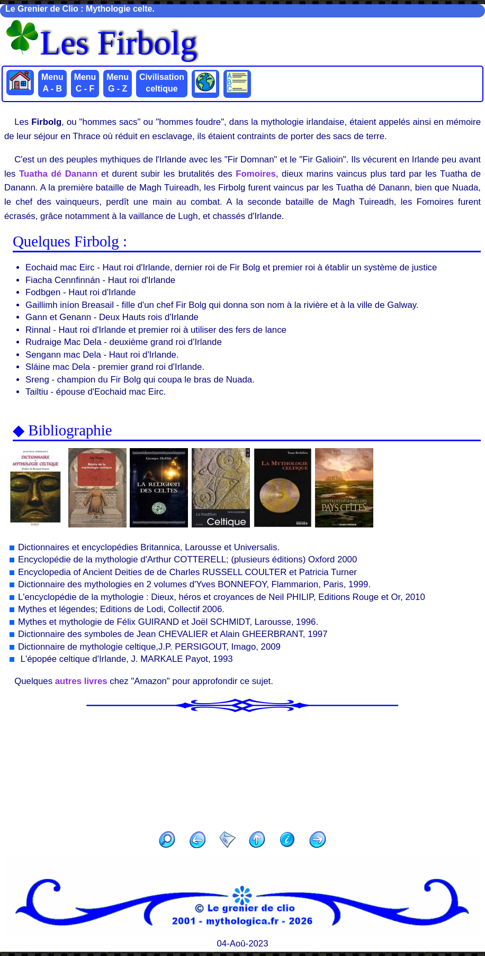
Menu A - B (52, 82)
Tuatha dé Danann (58, 174)
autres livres (81, 681)
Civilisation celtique (161, 82)
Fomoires (256, 174)
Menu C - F (85, 82)
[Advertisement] (242, 768)
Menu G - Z (117, 82)
